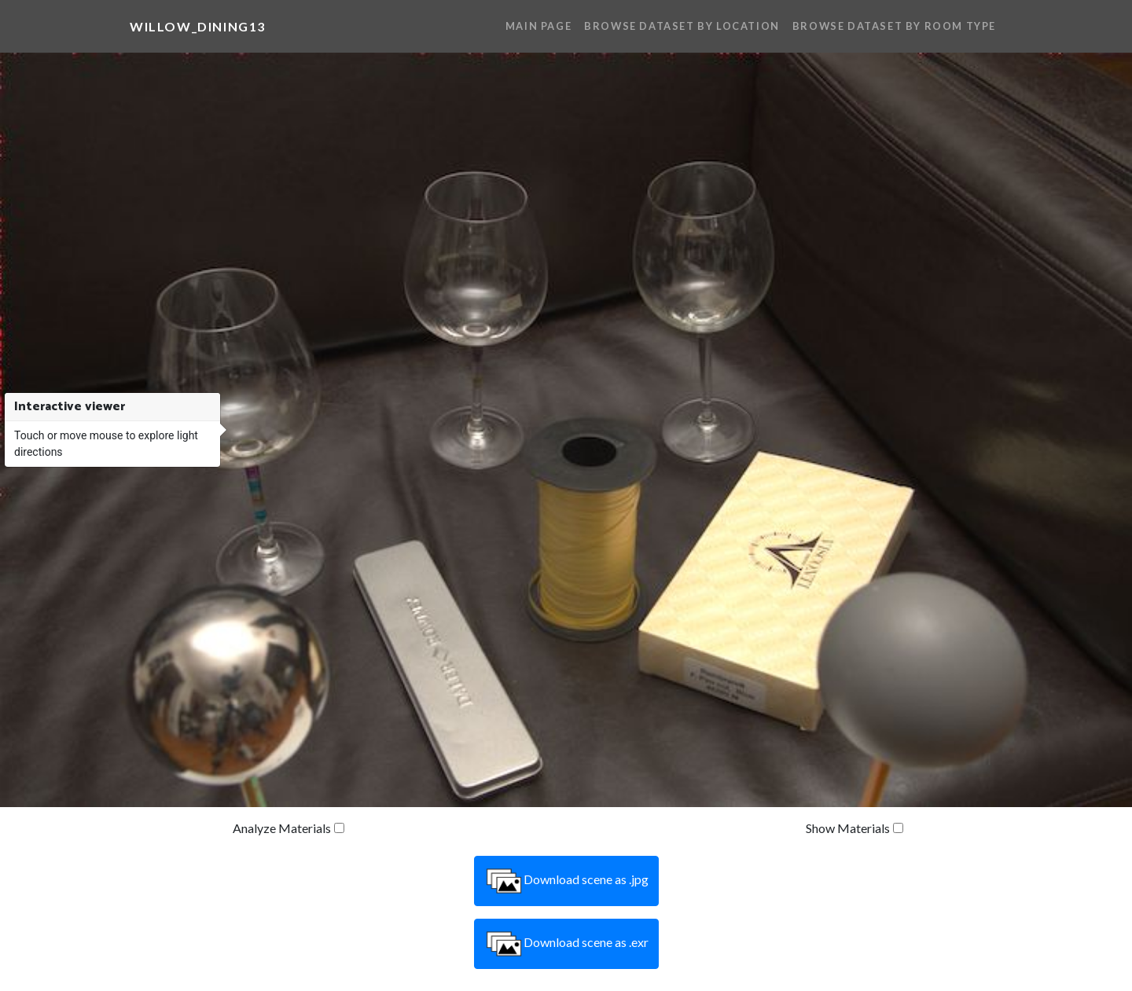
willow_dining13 (198, 26)
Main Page (538, 26)
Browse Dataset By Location (682, 26)
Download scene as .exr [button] (566, 943)
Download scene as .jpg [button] (566, 881)
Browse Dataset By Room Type (894, 26)
